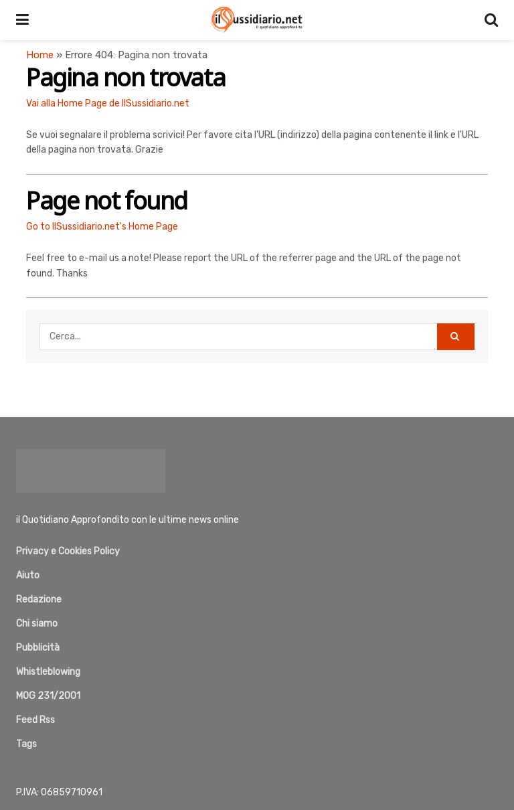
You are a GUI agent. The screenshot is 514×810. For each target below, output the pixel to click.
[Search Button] (456, 336)
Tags (26, 744)
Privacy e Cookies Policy (68, 551)
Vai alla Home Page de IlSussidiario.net (107, 103)
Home (40, 55)
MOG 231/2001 (48, 696)
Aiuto (27, 575)
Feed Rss (35, 720)
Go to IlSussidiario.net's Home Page (102, 226)
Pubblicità (38, 647)
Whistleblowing (48, 671)
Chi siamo (37, 623)
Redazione (39, 599)
